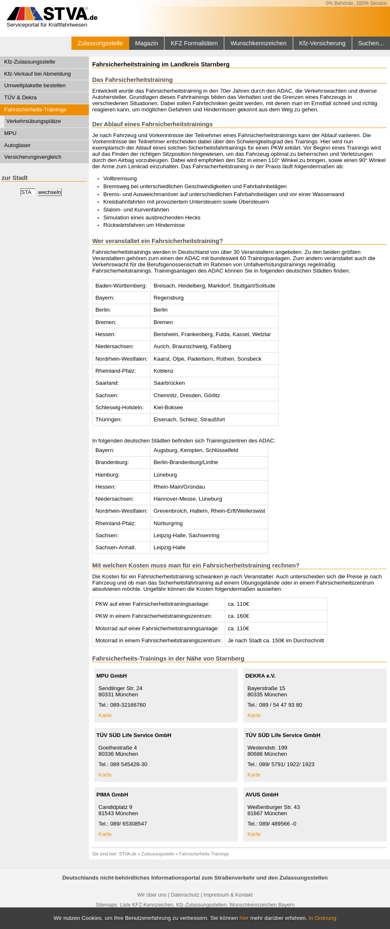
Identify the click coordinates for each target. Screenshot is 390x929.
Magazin (146, 43)
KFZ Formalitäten (194, 43)
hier (244, 918)
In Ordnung (322, 918)
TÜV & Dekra (20, 97)
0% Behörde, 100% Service (356, 3)
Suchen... (371, 43)
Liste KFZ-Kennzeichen (146, 905)
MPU (10, 133)
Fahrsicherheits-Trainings (35, 109)
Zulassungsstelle (100, 43)
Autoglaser (17, 145)
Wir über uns (152, 895)
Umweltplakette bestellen (35, 85)
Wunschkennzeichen (259, 43)
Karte (105, 715)
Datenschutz (185, 895)
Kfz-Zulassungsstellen (201, 905)
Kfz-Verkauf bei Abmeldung (37, 74)
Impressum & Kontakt (228, 895)
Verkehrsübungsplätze (33, 121)
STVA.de (128, 853)
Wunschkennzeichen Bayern (261, 905)
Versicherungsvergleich (32, 157)
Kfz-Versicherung (322, 43)
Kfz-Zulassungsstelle (29, 62)
